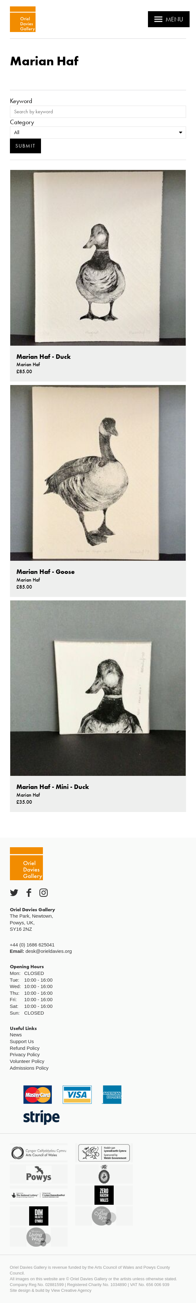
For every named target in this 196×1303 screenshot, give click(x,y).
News (16, 1034)
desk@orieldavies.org (49, 951)
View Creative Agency (71, 1290)
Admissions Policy (29, 1068)
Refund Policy (25, 1048)
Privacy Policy (25, 1054)
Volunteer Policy (27, 1061)
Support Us (22, 1041)
